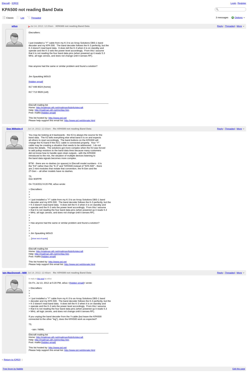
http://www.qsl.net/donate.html (79, 120)
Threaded (36, 18)
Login (233, 3)
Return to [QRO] (12, 359)
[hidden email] (36, 81)
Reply (220, 26)
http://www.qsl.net (57, 118)
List (22, 18)
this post (40, 279)
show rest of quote (39, 238)
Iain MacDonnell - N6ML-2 (17, 272)
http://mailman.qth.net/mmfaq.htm (52, 110)
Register (241, 3)
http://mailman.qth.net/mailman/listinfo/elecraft (59, 107)
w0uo (15, 26)
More (239, 26)
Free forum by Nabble (13, 369)
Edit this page (238, 369)
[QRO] (15, 3)
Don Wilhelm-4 (15, 128)
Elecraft (6, 3)
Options (238, 17)
